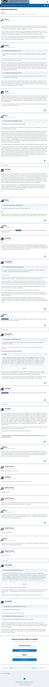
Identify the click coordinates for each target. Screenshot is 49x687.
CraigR (6, 91)
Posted (10, 20)
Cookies (31, 682)
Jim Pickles (8, 169)
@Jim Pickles (18, 230)
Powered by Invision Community (24, 684)
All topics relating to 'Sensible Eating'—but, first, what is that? (22, 14)
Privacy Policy (19, 682)
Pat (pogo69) (8, 261)
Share (12, 668)
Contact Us (25, 682)
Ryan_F (4, 12)
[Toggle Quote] (3, 50)
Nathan (7, 45)
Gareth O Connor (9, 466)
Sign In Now (24, 659)
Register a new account (24, 650)
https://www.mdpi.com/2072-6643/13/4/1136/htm (11, 351)
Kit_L (6, 115)
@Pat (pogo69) (5, 319)
